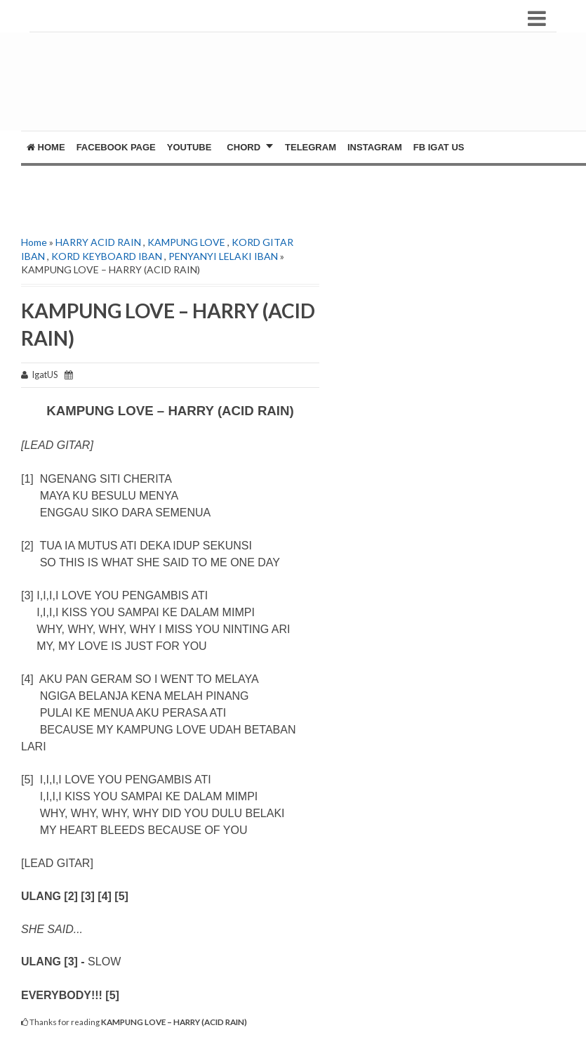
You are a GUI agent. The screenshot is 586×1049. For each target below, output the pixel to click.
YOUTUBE (189, 147)
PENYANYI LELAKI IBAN (223, 256)
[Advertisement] (296, 88)
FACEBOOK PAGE (116, 147)
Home (46, 147)
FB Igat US (439, 147)
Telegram (310, 147)
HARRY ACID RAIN (98, 242)
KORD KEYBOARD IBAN (106, 256)
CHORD (243, 147)
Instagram (374, 147)
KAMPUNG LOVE (186, 242)
